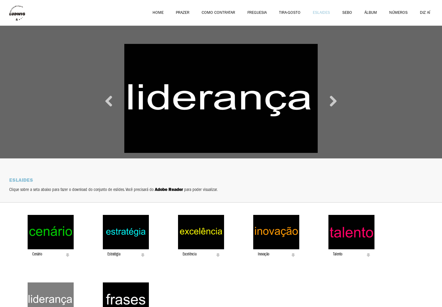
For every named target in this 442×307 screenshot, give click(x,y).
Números (398, 13)
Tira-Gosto (289, 13)
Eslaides (321, 13)
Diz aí (425, 13)
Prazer (182, 13)
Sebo (347, 13)
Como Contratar (218, 13)
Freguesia (257, 13)
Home (158, 13)
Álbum (370, 13)
